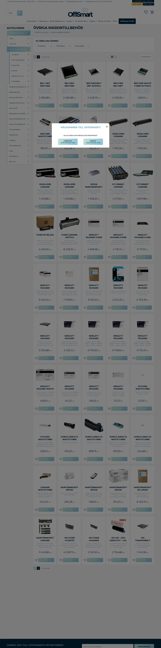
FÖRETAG (68, 142)
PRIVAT (93, 142)
